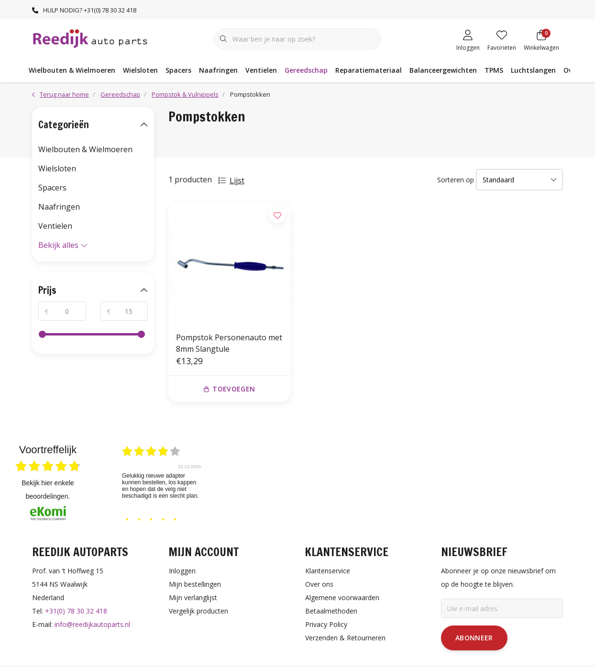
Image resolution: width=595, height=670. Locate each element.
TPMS (494, 70)
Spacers (178, 70)
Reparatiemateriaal (368, 70)
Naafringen (218, 70)
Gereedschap (306, 70)
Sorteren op (455, 179)
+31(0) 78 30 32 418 (76, 610)
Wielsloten (140, 70)
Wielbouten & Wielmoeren (72, 70)
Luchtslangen (533, 70)
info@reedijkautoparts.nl (92, 624)
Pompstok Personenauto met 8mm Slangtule (229, 343)
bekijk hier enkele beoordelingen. (48, 489)
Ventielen (261, 70)
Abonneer (474, 637)
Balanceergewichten (443, 70)
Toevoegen (229, 388)
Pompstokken (250, 94)
